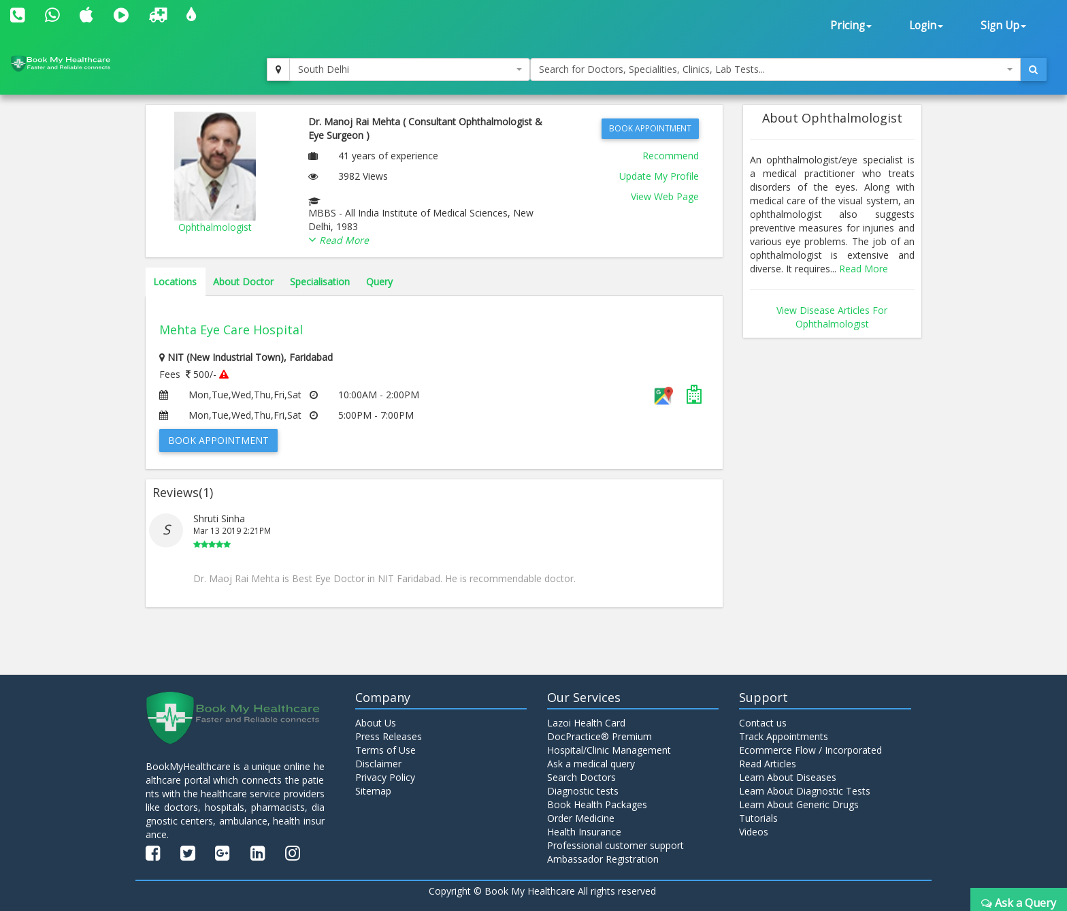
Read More (863, 268)
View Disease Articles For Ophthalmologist (831, 317)
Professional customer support (615, 845)
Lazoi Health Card (586, 722)
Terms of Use (385, 750)
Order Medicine (580, 818)
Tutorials (758, 818)
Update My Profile (659, 176)
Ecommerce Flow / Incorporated (810, 750)
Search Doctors (581, 777)
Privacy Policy (385, 777)
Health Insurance (584, 831)
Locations (175, 281)
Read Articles (767, 763)
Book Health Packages (597, 804)
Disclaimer (378, 763)
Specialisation (320, 281)
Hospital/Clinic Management (609, 750)
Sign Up (1003, 25)
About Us (375, 722)
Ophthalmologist (215, 227)
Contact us (763, 722)
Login (926, 25)
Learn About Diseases (787, 777)
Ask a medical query (591, 763)
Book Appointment (650, 128)
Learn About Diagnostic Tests (804, 790)
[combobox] (409, 69)
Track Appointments (783, 736)
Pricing (851, 25)
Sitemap (373, 790)
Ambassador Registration (603, 858)
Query (379, 281)
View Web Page (665, 196)
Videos (753, 831)
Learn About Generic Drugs (799, 804)
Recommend (670, 155)
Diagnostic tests (583, 790)
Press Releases (388, 736)
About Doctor (243, 281)
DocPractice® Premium (599, 736)
